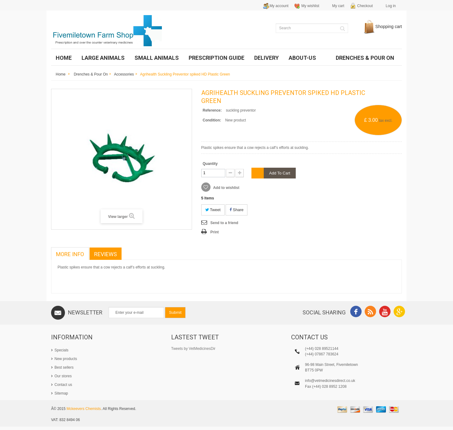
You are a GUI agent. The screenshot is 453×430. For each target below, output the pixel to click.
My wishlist (310, 6)
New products (65, 359)
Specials (61, 350)
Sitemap (61, 393)
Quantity (210, 164)
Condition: (212, 120)
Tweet (213, 209)
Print (214, 232)
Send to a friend (224, 223)
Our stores (63, 376)
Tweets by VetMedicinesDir (193, 348)
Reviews (105, 254)
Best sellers (64, 367)
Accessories (124, 74)
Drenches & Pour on (91, 74)
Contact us (63, 385)
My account (279, 6)
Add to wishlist (225, 188)
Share (236, 209)
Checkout (365, 6)
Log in (391, 6)
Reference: (212, 110)
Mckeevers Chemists (83, 412)
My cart (338, 6)
